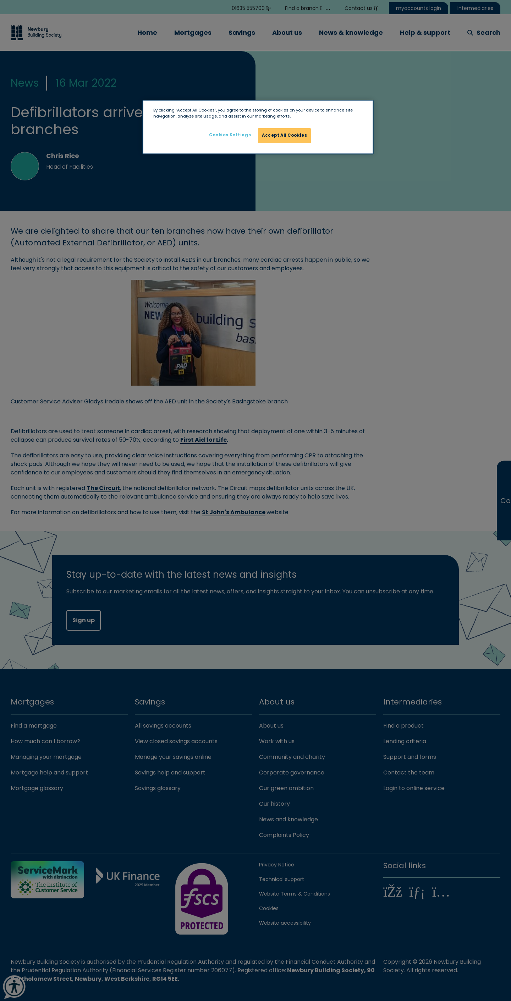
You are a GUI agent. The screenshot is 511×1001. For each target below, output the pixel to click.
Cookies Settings (230, 135)
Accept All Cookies (284, 135)
